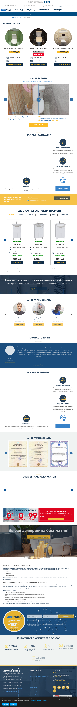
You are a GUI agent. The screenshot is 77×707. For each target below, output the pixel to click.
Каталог (22, 14)
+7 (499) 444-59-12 (19, 9)
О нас (5, 14)
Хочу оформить (56, 519)
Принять (6, 704)
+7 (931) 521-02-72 (31, 9)
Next (72, 240)
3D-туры (46, 14)
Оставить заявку (14, 64)
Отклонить (13, 704)
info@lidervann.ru (12, 5)
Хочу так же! (38, 124)
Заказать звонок (30, 5)
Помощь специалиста (68, 5)
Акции (39, 14)
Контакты (7, 18)
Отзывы (67, 14)
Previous (5, 240)
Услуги (14, 14)
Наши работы (56, 14)
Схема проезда (49, 5)
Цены (31, 14)
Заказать (17, 262)
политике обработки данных (39, 700)
